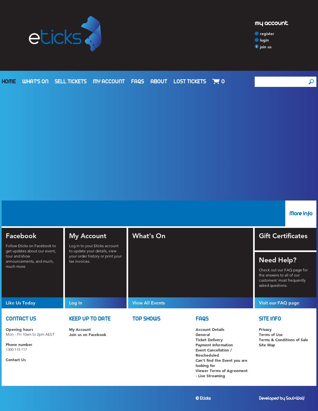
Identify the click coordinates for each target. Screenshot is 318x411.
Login (264, 39)
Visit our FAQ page (279, 303)
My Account (109, 82)
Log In (75, 303)
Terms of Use (271, 334)
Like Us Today (20, 303)
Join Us (265, 46)
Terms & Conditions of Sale (283, 339)
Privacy (265, 329)
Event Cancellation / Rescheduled (214, 352)
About (158, 82)
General (203, 334)
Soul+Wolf (295, 398)
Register (267, 33)
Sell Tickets (70, 82)
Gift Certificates (283, 236)
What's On (35, 82)
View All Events (148, 303)
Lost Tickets (189, 82)
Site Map (267, 344)
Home (9, 82)
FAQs (137, 82)
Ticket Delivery (209, 339)
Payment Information (214, 344)
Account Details (210, 329)
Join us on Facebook (87, 334)
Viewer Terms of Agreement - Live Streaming (222, 373)
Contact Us (16, 359)
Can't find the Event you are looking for (221, 363)
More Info (300, 214)
